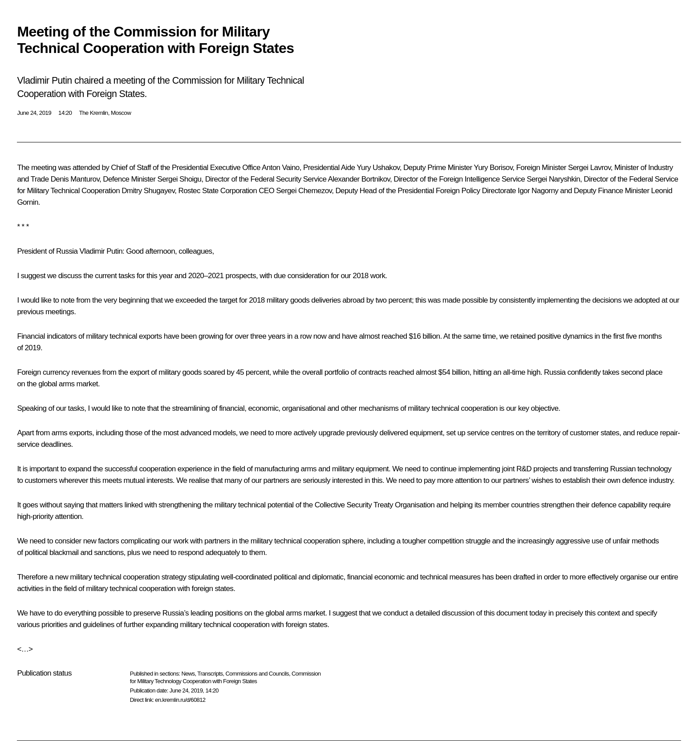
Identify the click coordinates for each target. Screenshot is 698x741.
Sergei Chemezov (304, 190)
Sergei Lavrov (589, 167)
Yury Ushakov (378, 167)
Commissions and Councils (257, 673)
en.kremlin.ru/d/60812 (180, 699)
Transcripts (210, 673)
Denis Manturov (75, 179)
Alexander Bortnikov (359, 179)
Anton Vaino (281, 167)
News (188, 673)
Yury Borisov (493, 167)
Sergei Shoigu (179, 179)
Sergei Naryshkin (553, 179)
